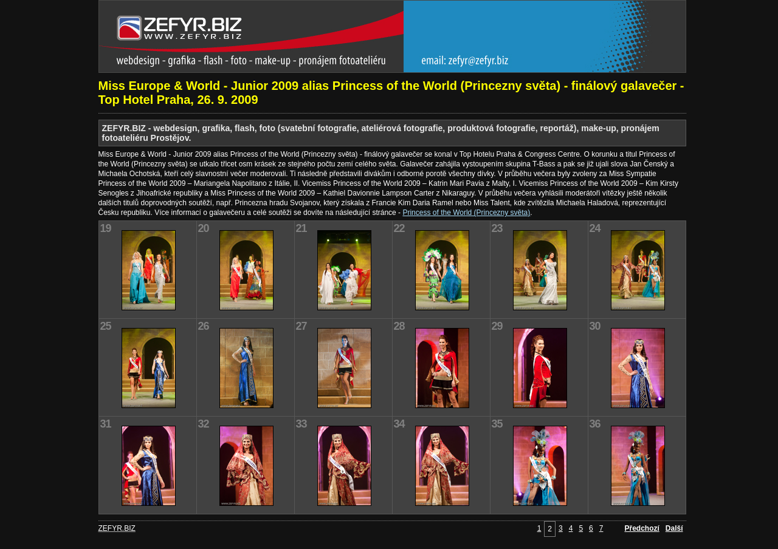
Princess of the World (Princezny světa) (466, 212)
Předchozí (641, 528)
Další (674, 528)
